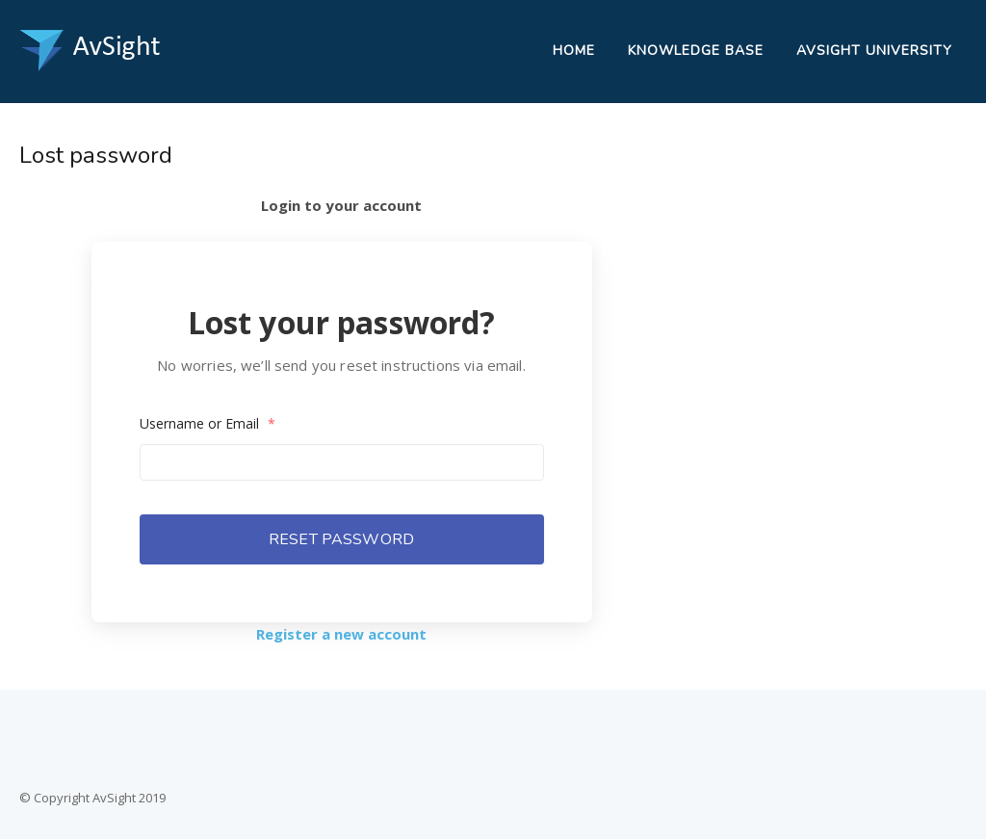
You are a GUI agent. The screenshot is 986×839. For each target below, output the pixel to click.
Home (574, 50)
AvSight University (874, 50)
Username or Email (207, 423)
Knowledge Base (696, 50)
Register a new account (341, 633)
